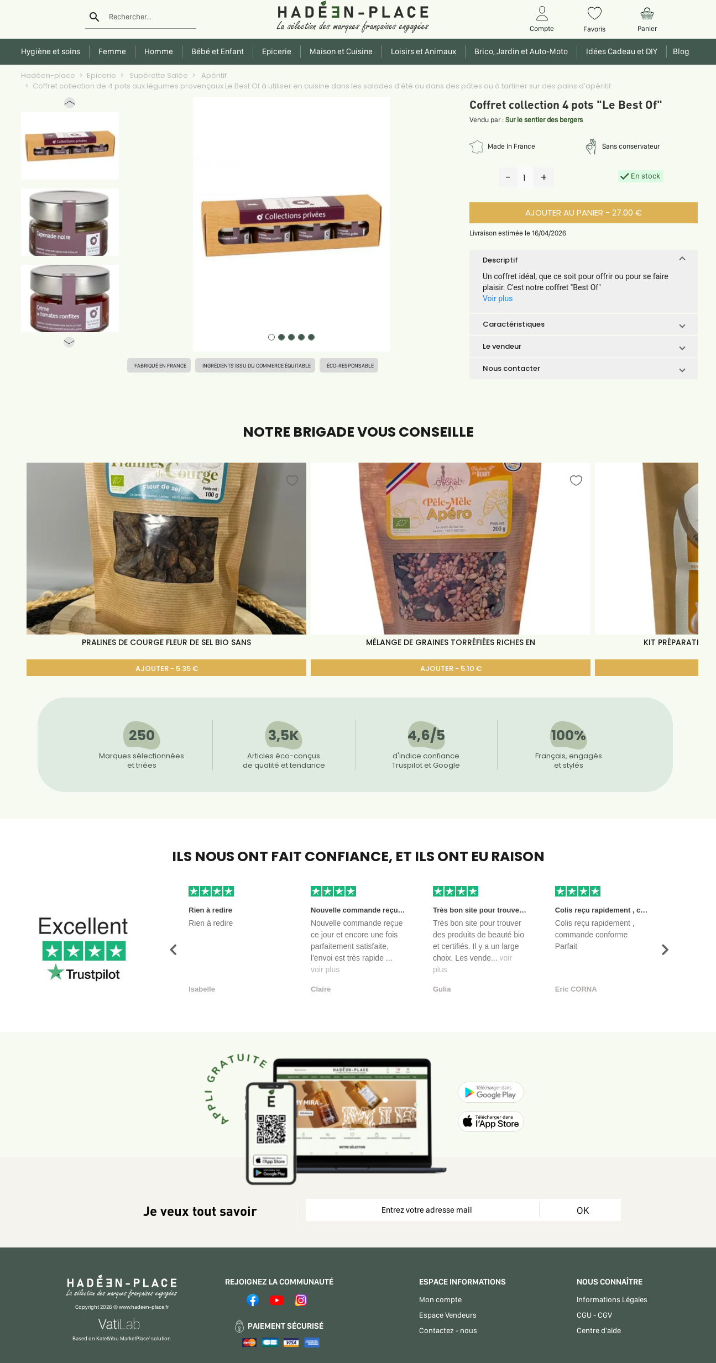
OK (583, 1210)
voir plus (325, 969)
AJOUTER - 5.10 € (451, 668)
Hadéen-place (48, 75)
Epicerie (101, 75)
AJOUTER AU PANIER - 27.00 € (583, 212)
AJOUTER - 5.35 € (166, 668)
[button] (69, 105)
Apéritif (213, 75)
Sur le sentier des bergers (544, 120)
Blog (679, 51)
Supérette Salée (158, 75)
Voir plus (498, 298)
